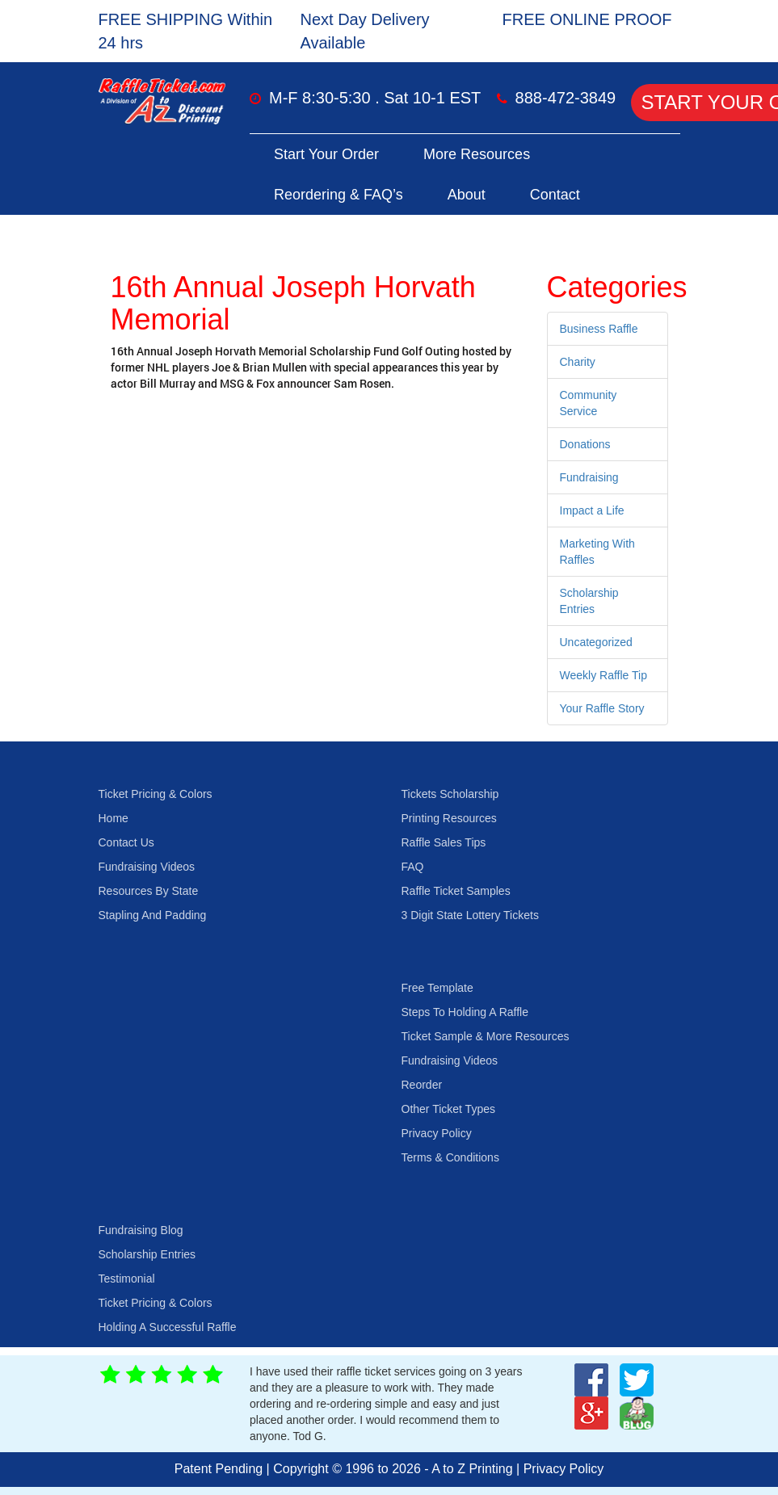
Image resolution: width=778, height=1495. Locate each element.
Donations (585, 444)
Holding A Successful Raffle (168, 1327)
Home (113, 818)
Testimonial (127, 1278)
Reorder (422, 1084)
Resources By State (149, 890)
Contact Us (126, 842)
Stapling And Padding (153, 915)
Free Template (437, 987)
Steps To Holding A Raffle (465, 1012)
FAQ (413, 866)
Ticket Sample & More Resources (486, 1036)
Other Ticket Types (448, 1108)
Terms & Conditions (450, 1157)
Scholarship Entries (147, 1254)
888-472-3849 (565, 98)
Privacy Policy (437, 1133)
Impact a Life (592, 510)
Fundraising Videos (147, 866)
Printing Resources (449, 818)
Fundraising (589, 477)
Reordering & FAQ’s (338, 195)
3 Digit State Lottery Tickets (470, 915)
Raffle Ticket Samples (456, 890)
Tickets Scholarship (450, 793)
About (467, 195)
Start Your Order (326, 154)
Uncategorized (596, 642)
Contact (555, 195)
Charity (577, 361)
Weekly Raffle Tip (603, 675)
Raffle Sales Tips (444, 842)
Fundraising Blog (141, 1230)
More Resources (476, 154)
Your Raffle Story (602, 708)
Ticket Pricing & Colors (155, 793)
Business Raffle (599, 328)
